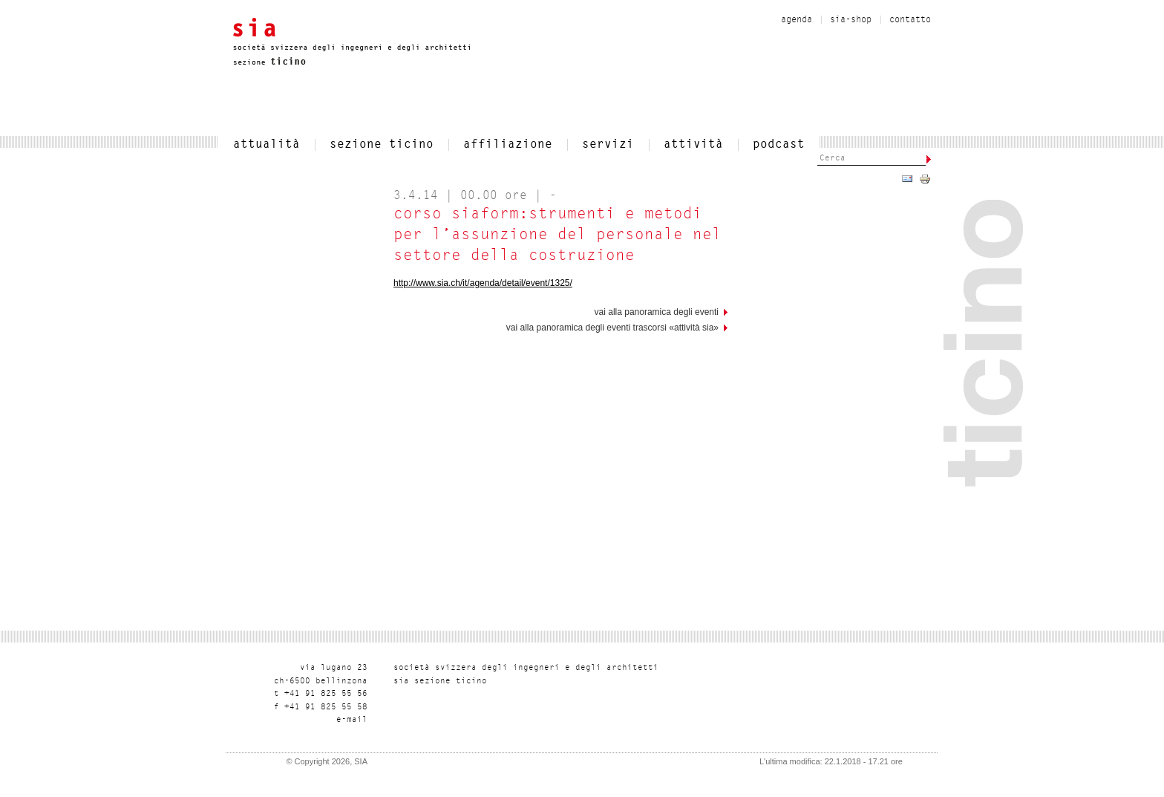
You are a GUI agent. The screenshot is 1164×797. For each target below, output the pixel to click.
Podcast (779, 145)
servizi (608, 145)
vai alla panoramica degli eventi (657, 312)
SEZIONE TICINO (382, 145)
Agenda (796, 20)
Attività (693, 145)
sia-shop (851, 20)
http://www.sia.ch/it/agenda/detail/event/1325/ (482, 283)
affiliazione (507, 145)
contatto (910, 20)
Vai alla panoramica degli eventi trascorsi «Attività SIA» (612, 327)
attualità (266, 145)
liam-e (351, 720)
